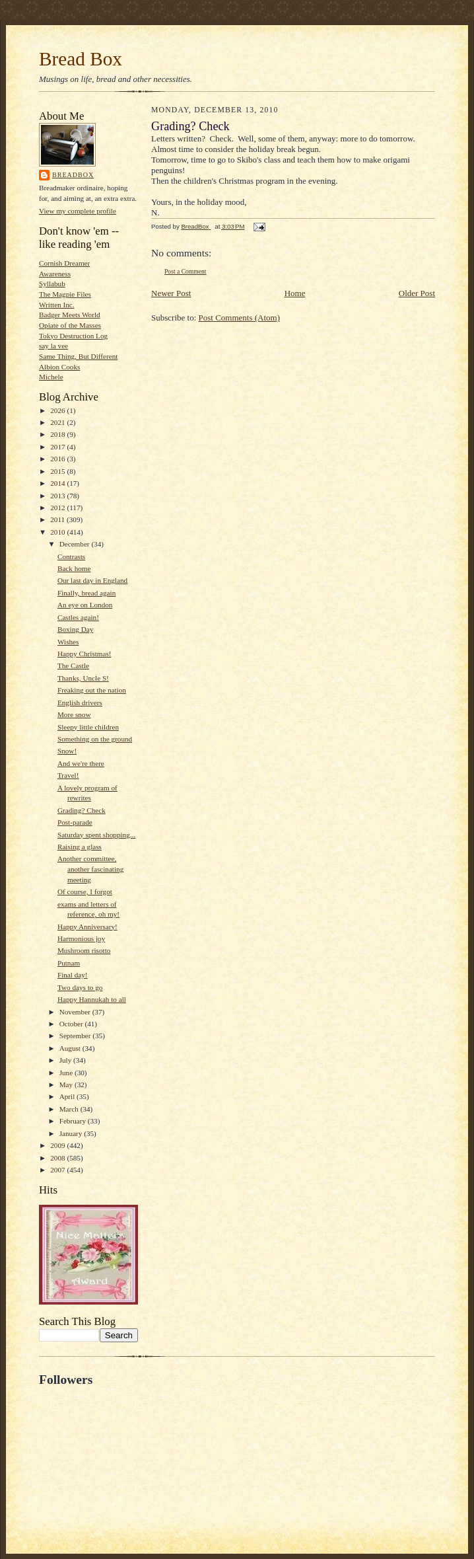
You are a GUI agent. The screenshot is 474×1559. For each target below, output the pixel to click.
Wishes (68, 642)
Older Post (417, 293)
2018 (58, 434)
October (72, 1024)
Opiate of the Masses (70, 325)
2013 (58, 496)
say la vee (53, 346)
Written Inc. (57, 305)
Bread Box (80, 58)
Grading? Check (81, 810)
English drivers (79, 702)
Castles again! (78, 617)
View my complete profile (77, 211)
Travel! (68, 775)
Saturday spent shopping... (96, 835)
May (67, 1084)
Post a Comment (185, 271)
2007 (58, 1170)
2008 (58, 1158)
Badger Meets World (69, 315)
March (70, 1109)
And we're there (80, 763)
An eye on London (84, 605)
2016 (58, 459)
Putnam (68, 963)
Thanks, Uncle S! (83, 678)
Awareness (55, 274)
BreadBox (73, 174)
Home (295, 293)
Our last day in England (92, 580)
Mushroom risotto (83, 950)
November (75, 1012)
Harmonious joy (81, 938)
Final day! (72, 975)
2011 (58, 519)
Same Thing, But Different (78, 356)
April (68, 1096)
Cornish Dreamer (64, 263)
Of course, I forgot (84, 891)
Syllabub (52, 283)
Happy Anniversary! (87, 927)
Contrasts (71, 556)
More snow (74, 714)
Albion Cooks (59, 367)
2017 (58, 447)
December (75, 544)
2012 (58, 508)
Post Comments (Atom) (240, 318)
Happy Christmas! (84, 654)
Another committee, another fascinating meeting (90, 869)
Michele (51, 377)
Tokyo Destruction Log (73, 336)
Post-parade (74, 822)
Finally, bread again (86, 593)
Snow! (67, 751)
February (73, 1121)
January (72, 1133)
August (71, 1048)
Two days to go (79, 987)
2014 (58, 483)
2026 (58, 410)
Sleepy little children (88, 727)
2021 (58, 422)
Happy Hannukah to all (91, 999)
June (67, 1073)
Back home (74, 568)
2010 (58, 532)
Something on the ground (94, 739)
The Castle (73, 665)
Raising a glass (79, 847)
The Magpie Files (65, 294)
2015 (58, 471)
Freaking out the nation (91, 690)
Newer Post (171, 293)
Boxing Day (75, 629)
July (66, 1060)
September (76, 1036)
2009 (58, 1145)
